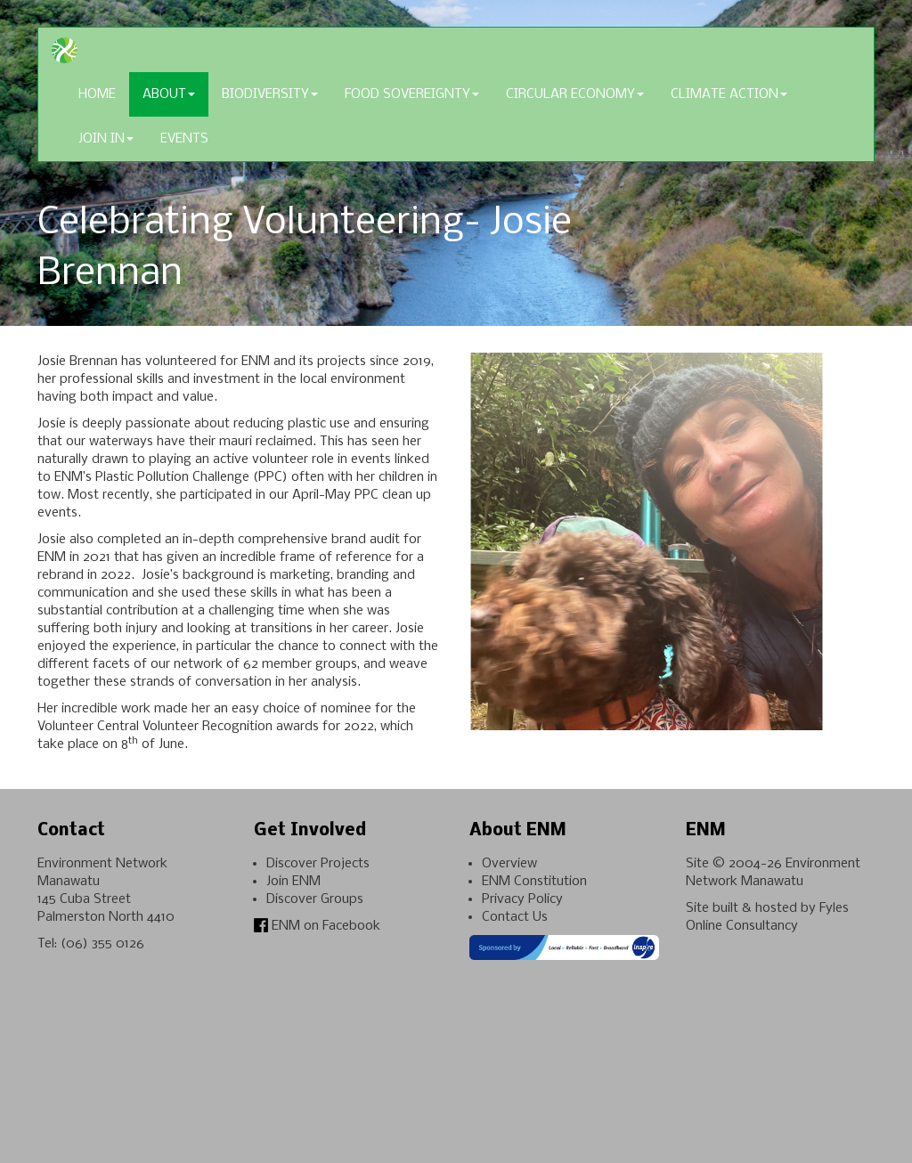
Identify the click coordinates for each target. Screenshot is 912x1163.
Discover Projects (318, 864)
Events (184, 139)
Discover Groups (314, 899)
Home (97, 94)
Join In (106, 139)
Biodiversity (270, 94)
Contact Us (515, 917)
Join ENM (293, 881)
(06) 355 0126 (102, 944)
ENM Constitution (534, 881)
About (168, 94)
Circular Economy (575, 94)
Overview (509, 864)
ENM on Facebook (317, 926)
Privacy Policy (522, 899)
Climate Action (729, 94)
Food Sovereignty (412, 94)
